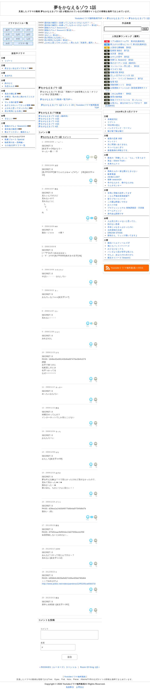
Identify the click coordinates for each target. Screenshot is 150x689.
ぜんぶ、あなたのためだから (120, 255)
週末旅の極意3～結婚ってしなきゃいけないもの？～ (67, 23)
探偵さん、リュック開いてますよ (123, 235)
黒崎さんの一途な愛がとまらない (123, 171)
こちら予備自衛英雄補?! (118, 196)
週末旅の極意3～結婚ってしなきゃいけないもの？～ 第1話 (70, 25)
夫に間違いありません (118, 144)
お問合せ (80, 687)
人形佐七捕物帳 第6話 (120, 47)
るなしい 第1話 (51, 35)
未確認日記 (113, 119)
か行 (18, 30)
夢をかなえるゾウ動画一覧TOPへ (56, 99)
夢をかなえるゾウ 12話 (49, 119)
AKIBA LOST (114, 177)
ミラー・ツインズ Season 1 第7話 (126, 79)
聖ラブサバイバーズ (117, 199)
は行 (28, 34)
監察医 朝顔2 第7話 (119, 50)
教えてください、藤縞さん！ (18, 132)
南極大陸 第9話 (117, 72)
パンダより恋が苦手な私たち (120, 252)
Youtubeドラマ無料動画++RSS (127, 268)
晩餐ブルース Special (14, 139)
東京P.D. (9, 76)
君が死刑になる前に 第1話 (56, 40)
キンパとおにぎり (115, 147)
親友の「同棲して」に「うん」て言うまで (126, 158)
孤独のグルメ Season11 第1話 (58, 30)
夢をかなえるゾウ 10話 (49, 124)
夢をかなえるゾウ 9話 (48, 126)
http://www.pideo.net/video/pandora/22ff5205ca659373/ (69, 584)
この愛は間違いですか (118, 202)
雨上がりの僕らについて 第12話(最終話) (128, 44)
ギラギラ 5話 (116, 69)
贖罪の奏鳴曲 (116, 97)
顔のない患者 (114, 224)
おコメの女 (113, 205)
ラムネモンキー (114, 185)
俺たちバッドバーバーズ (118, 246)
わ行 (8, 43)
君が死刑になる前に (14, 111)
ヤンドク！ (113, 141)
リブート (9, 61)
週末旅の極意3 (11, 129)
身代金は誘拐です (115, 214)
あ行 (8, 30)
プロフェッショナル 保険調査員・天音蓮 (126, 208)
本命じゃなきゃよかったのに (120, 227)
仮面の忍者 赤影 (115, 138)
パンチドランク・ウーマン (119, 128)
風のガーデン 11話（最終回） (123, 63)
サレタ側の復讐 (12, 102)
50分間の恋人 (114, 125)
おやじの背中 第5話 (119, 57)
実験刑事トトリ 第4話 (120, 85)
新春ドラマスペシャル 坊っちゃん (126, 100)
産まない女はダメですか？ (17, 68)
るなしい (9, 119)
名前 (43, 643)
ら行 (28, 39)
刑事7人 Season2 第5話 (121, 60)
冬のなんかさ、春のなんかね (120, 182)
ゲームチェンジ (114, 211)
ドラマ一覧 (23, 43)
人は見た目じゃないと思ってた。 (123, 221)
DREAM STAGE (115, 233)
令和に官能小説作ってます (119, 193)
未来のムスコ (114, 164)
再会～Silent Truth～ (117, 161)
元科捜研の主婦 (114, 230)
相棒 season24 (114, 180)
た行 (8, 34)
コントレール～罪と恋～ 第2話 (124, 66)
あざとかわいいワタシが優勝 (18, 105)
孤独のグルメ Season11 (16, 126)
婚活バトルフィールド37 (119, 243)
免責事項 (70, 687)
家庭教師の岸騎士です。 (118, 150)
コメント (45, 629)
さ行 (28, 30)
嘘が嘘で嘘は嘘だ (115, 131)
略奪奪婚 (112, 174)
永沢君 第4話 (116, 54)
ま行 (8, 39)
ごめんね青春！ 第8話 (120, 94)
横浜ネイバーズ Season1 (119, 258)
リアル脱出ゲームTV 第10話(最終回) (127, 41)
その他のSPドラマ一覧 (15, 145)
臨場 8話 (114, 82)
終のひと (9, 83)
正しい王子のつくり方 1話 (122, 75)
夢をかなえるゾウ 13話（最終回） (54, 116)
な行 (18, 34)
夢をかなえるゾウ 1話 (75, 7)
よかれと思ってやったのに (17, 108)
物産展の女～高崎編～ (15, 142)
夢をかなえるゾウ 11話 (49, 121)
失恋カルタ (10, 86)
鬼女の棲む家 (11, 94)
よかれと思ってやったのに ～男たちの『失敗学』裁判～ (69, 43)
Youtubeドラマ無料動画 (75, 677)
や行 (18, 39)
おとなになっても (115, 249)
